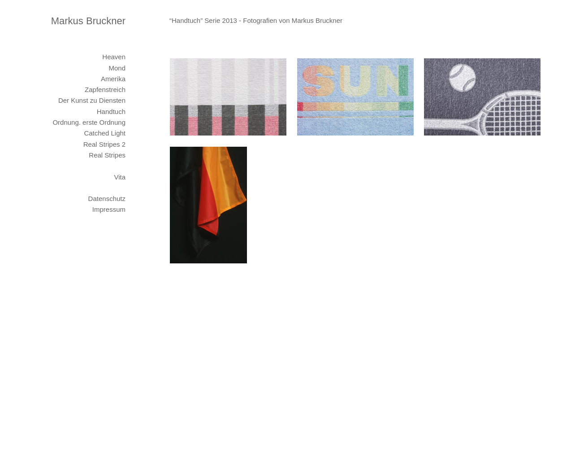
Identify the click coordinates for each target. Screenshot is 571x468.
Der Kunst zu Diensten (91, 100)
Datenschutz (106, 198)
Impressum (108, 209)
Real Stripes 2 (104, 144)
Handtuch (111, 111)
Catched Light (104, 133)
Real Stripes (107, 155)
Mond (116, 68)
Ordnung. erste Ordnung (88, 122)
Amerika (113, 79)
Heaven (113, 57)
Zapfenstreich (105, 89)
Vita (119, 177)
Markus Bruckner (88, 20)
